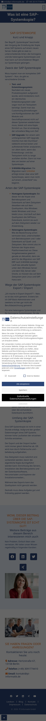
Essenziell (10, 374)
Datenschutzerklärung (11, 364)
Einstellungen (20, 366)
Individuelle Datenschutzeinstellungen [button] (23, 395)
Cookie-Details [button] (23, 402)
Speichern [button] (23, 388)
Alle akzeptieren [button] (22, 382)
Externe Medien (31, 374)
